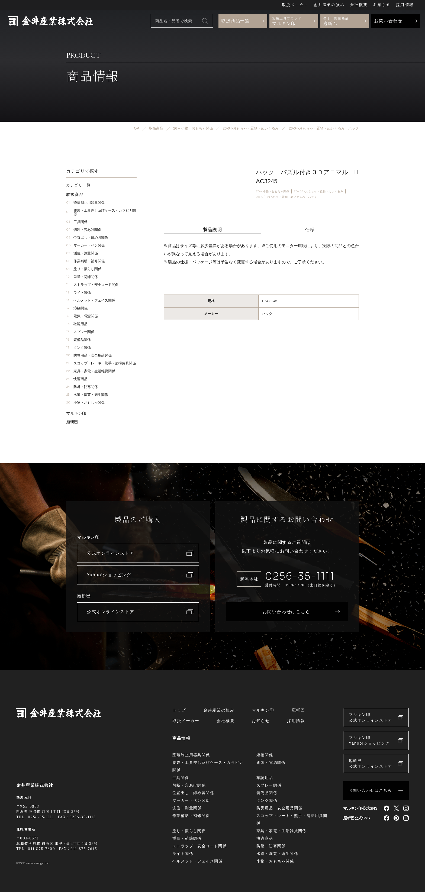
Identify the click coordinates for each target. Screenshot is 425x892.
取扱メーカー (295, 4)
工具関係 (76, 222)
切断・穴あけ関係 (83, 230)
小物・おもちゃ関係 (85, 402)
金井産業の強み (329, 4)
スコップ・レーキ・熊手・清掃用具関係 (101, 363)
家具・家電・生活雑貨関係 (90, 371)
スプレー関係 (80, 332)
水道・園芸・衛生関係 (87, 395)
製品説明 (212, 229)
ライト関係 (78, 292)
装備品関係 (78, 340)
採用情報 (405, 4)
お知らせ (382, 4)
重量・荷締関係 (82, 277)
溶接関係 (76, 308)
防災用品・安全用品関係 (89, 355)
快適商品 (76, 379)
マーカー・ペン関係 (85, 245)
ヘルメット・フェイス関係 (90, 300)
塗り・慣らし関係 (83, 269)
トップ (179, 710)
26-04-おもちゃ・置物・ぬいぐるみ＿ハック (286, 197)
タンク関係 (78, 347)
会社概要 (359, 4)
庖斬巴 (72, 421)
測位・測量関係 (82, 253)
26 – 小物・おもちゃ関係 (272, 191)
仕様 (310, 229)
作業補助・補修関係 (85, 261)
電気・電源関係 (82, 316)
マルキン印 (76, 413)
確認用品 (76, 324)
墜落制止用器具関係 (85, 203)
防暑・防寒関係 (82, 387)
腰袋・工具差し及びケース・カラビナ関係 (101, 212)
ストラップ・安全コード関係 (92, 285)
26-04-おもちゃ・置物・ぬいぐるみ (318, 191)
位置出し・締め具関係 (87, 237)
